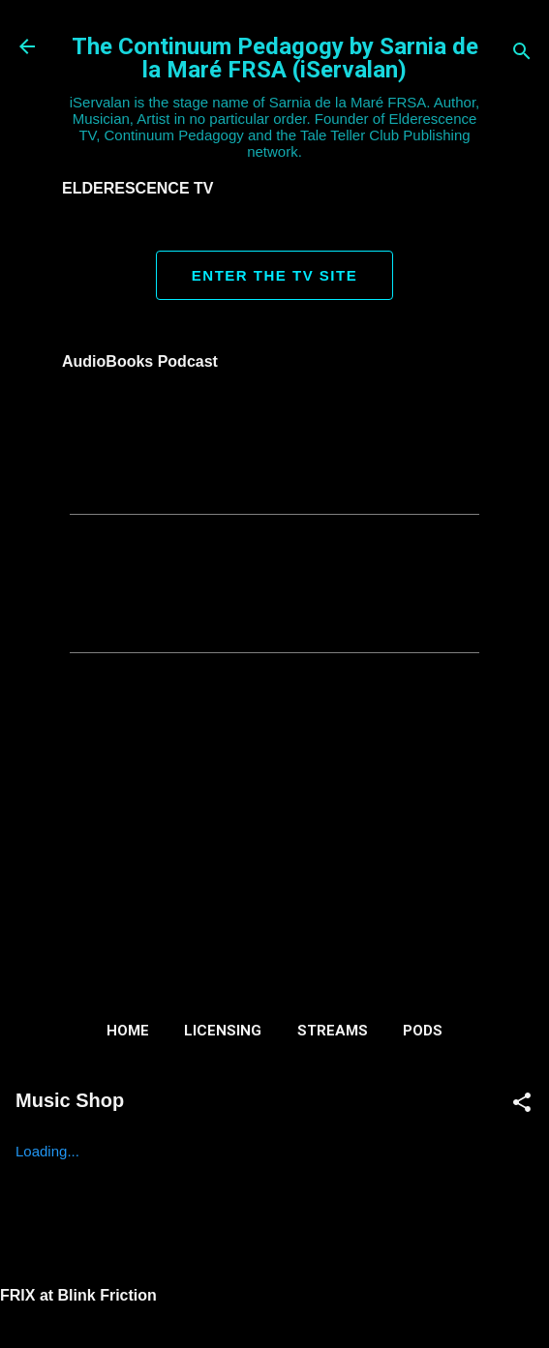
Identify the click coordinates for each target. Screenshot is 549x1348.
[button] (522, 1104)
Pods (422, 1030)
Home (128, 1030)
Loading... (47, 1151)
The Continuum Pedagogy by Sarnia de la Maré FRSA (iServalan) (275, 58)
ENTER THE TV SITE (274, 275)
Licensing (222, 1030)
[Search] (522, 52)
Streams (332, 1030)
